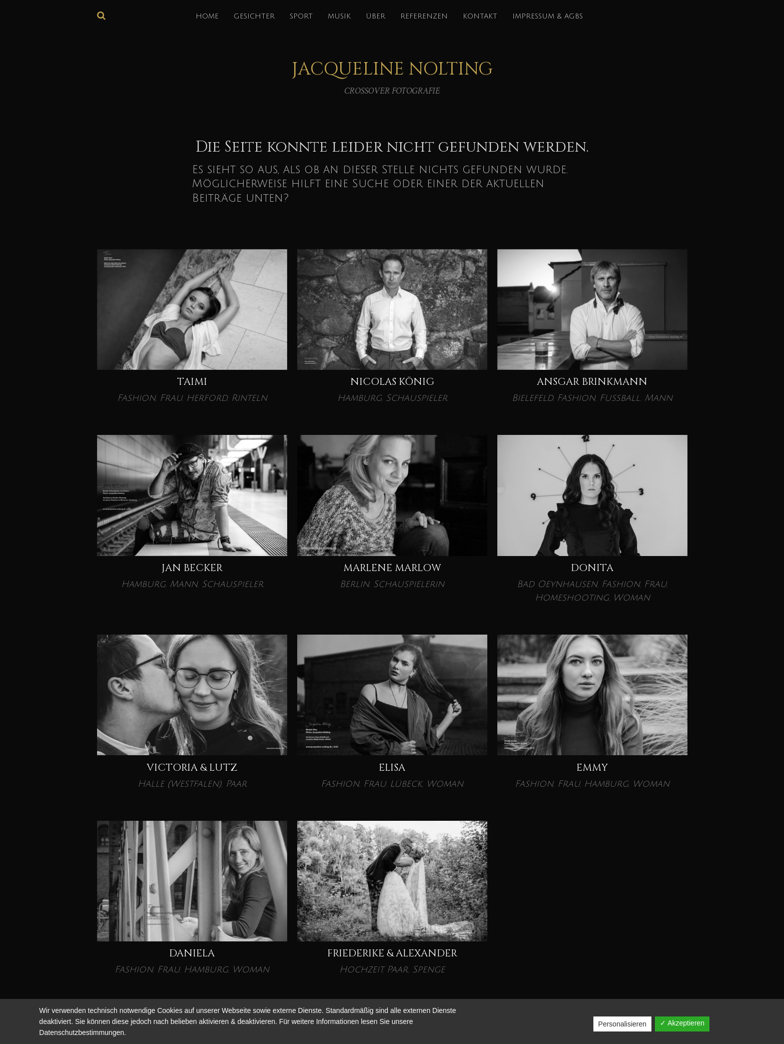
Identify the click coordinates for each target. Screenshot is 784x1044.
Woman (631, 598)
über (375, 16)
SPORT (301, 16)
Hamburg (359, 398)
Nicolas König (392, 381)
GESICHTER (254, 16)
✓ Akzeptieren (682, 1023)
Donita (592, 568)
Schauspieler (416, 398)
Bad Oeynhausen (557, 584)
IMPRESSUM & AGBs (547, 16)
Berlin (354, 584)
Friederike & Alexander (392, 953)
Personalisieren (622, 1024)
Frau (171, 398)
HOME (207, 16)
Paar (236, 784)
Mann (658, 398)
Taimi (192, 381)
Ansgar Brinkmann (592, 381)
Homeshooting (572, 598)
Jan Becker (192, 568)
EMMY (592, 767)
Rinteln (249, 398)
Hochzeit (361, 969)
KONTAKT (480, 16)
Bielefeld (532, 398)
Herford (206, 398)
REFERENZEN (424, 16)
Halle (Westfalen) (180, 784)
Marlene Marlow (392, 568)
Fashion (136, 398)
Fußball (619, 398)
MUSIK (339, 16)
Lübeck (406, 784)
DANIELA (192, 953)
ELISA (392, 767)
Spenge (428, 969)
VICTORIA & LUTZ (192, 767)
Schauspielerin (408, 584)
